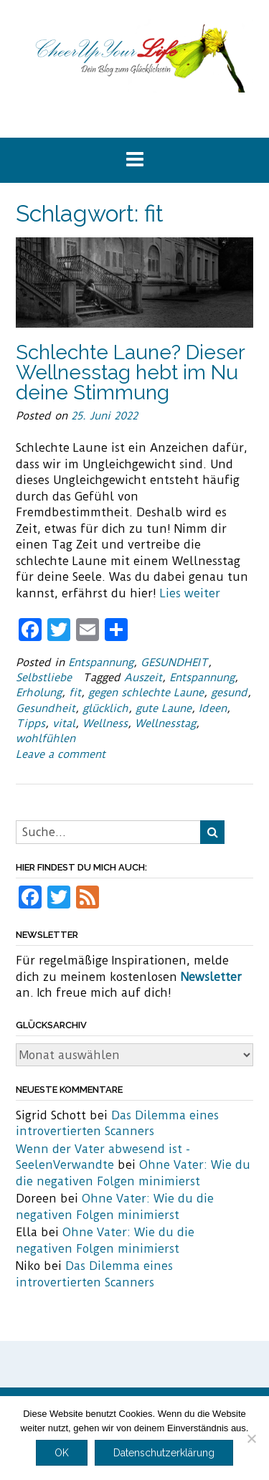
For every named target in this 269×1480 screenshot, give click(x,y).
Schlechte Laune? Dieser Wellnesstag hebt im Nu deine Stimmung (130, 372)
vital (63, 723)
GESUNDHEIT (174, 662)
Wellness (105, 723)
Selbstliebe (44, 677)
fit (75, 692)
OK (62, 1452)
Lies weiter (190, 593)
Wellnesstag (165, 723)
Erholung (39, 692)
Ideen (213, 708)
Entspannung (100, 662)
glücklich (105, 708)
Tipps (30, 723)
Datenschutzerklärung (163, 1452)
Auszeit (143, 677)
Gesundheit (45, 708)
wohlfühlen (45, 738)
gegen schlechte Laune (146, 692)
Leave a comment (60, 754)
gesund (229, 692)
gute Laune (164, 708)
